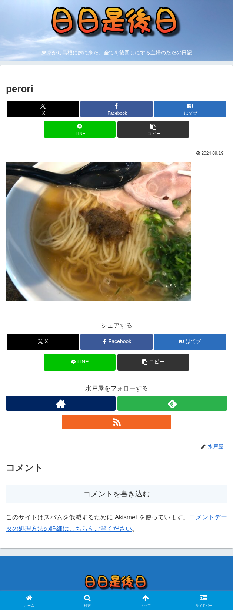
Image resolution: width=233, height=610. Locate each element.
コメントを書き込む (116, 494)
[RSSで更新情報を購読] (117, 422)
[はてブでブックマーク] (190, 109)
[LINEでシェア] (80, 129)
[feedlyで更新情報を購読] (172, 403)
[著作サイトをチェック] (61, 403)
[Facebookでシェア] (116, 109)
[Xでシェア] (43, 109)
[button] (153, 129)
